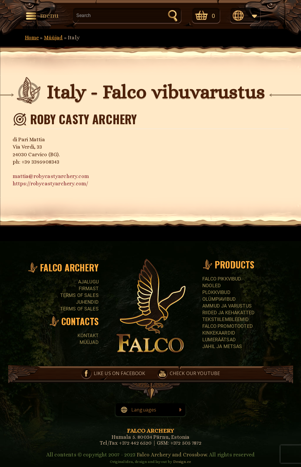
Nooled (211, 285)
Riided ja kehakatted (228, 312)
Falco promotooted (227, 326)
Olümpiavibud (219, 299)
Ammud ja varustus (227, 306)
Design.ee (182, 461)
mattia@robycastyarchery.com (51, 176)
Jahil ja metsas (222, 346)
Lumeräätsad (219, 339)
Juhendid (87, 302)
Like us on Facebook (119, 373)
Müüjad (53, 38)
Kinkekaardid (218, 333)
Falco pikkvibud (221, 279)
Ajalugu (88, 282)
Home (32, 38)
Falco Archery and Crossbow (172, 455)
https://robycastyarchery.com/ (50, 184)
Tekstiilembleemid (225, 319)
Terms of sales (79, 295)
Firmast (89, 288)
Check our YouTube (195, 373)
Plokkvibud (216, 292)
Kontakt (88, 335)
